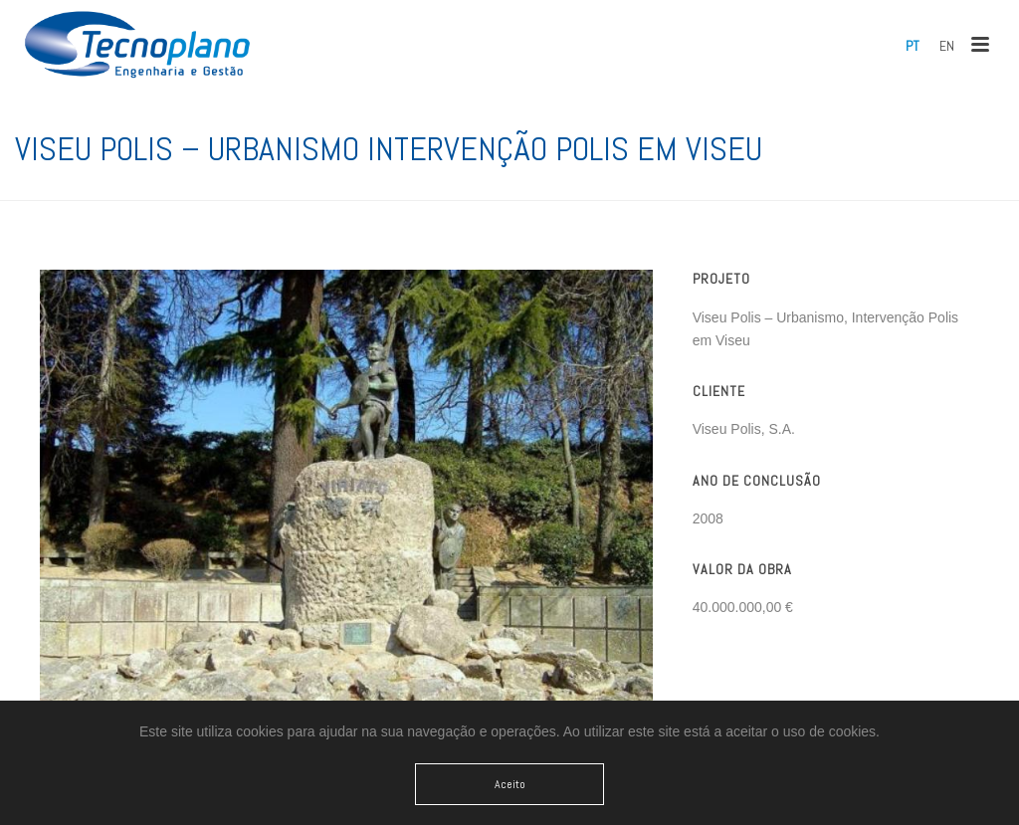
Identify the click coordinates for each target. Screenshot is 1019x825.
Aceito (510, 784)
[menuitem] (912, 46)
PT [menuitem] (912, 46)
